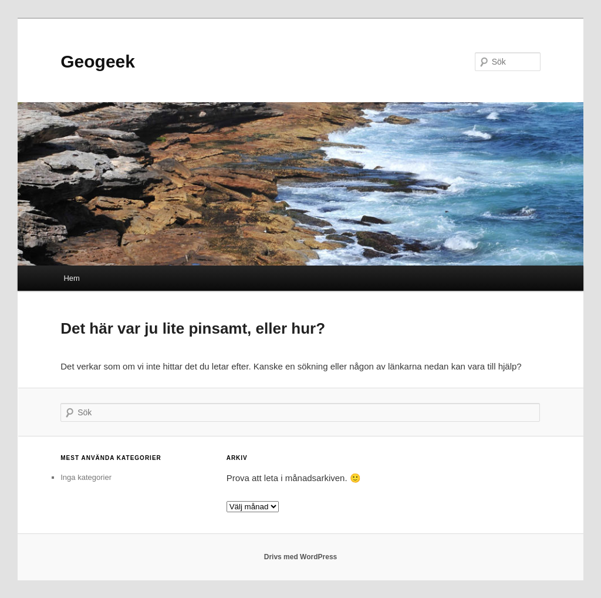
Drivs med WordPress (300, 557)
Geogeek (97, 61)
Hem (71, 278)
